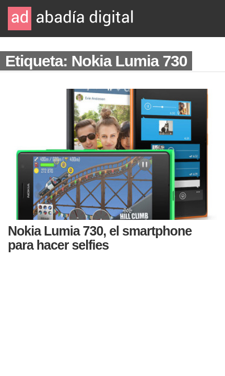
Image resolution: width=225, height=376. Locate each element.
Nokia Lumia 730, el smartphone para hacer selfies (100, 238)
